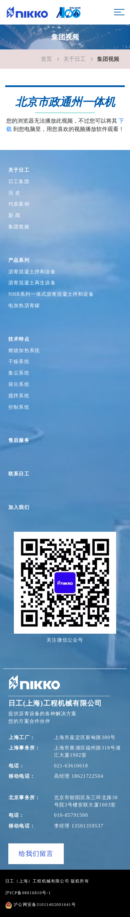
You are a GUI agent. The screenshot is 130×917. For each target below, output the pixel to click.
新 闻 (14, 215)
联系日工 (18, 473)
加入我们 (18, 507)
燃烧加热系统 (24, 350)
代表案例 (18, 204)
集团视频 (108, 59)
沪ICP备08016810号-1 (28, 892)
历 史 (14, 193)
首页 (46, 59)
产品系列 (18, 260)
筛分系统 (18, 384)
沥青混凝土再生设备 (32, 282)
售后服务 (18, 440)
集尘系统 (18, 373)
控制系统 (18, 407)
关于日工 (74, 59)
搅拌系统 (18, 395)
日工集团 (18, 181)
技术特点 (18, 339)
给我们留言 (36, 853)
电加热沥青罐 (24, 305)
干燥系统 (18, 361)
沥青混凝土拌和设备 (32, 271)
